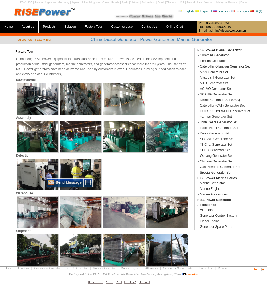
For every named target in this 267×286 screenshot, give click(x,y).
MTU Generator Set (214, 83)
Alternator (207, 210)
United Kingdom (90, 2)
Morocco (209, 2)
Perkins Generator (213, 61)
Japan (75, 2)
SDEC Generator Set (215, 150)
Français (240, 11)
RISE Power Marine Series (217, 178)
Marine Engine (210, 189)
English (186, 11)
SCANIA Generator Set (216, 94)
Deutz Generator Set (214, 133)
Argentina (50, 2)
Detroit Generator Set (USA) (220, 100)
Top (256, 269)
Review (222, 268)
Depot (244, 2)
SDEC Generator (76, 268)
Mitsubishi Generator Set (217, 77)
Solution (70, 26)
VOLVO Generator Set (216, 89)
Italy (199, 2)
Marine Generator (212, 183)
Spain (125, 2)
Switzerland (148, 2)
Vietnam (135, 2)
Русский (221, 11)
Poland (190, 2)
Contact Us (149, 26)
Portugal (233, 2)
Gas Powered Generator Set (220, 167)
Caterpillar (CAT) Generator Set (222, 105)
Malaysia (221, 2)
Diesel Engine (210, 221)
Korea (105, 2)
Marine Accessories (214, 194)
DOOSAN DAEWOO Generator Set (225, 111)
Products (49, 26)
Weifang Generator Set (216, 156)
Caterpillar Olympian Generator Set (225, 66)
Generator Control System (218, 215)
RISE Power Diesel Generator (219, 50)
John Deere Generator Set (218, 122)
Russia (115, 2)
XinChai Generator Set (216, 144)
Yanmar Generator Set (216, 117)
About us (28, 26)
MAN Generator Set (214, 72)
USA (29, 2)
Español (203, 11)
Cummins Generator (214, 55)
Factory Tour (93, 26)
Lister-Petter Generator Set (219, 128)
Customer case (122, 26)
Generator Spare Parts (216, 227)
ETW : (23, 2)
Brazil (161, 2)
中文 (256, 11)
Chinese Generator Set (216, 161)
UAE (181, 2)
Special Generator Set (215, 172)
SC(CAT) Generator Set (216, 139)
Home (8, 26)
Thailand (171, 2)
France (38, 2)
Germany (63, 2)
